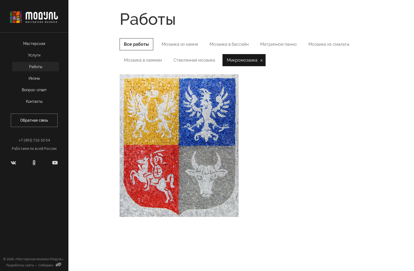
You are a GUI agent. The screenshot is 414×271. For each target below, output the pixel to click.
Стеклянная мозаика (194, 60)
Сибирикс (50, 265)
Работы (35, 67)
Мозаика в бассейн (229, 44)
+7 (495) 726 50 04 (34, 140)
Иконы (34, 78)
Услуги (34, 55)
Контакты (34, 101)
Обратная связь (34, 120)
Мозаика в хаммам (143, 60)
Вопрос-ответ (34, 90)
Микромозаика (242, 60)
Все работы (136, 44)
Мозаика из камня (180, 44)
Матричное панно (278, 44)
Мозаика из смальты (328, 44)
